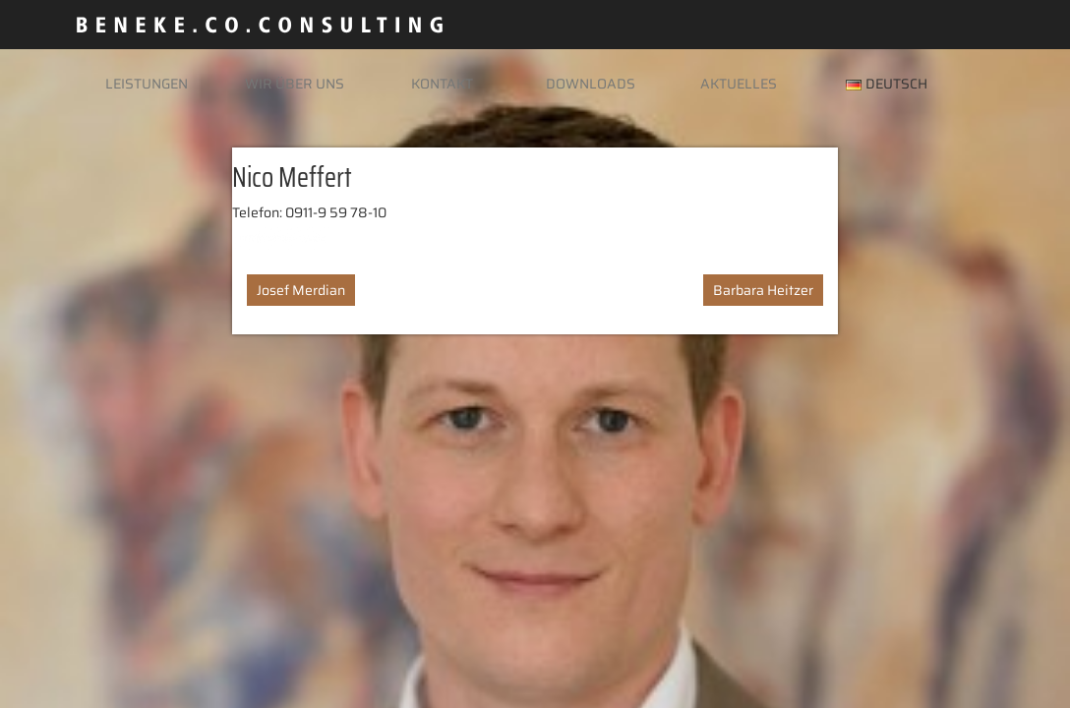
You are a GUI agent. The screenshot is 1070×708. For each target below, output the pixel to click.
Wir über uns (294, 83)
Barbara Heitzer (763, 290)
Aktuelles (738, 83)
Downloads (590, 83)
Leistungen (146, 83)
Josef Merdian (301, 290)
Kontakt (442, 83)
